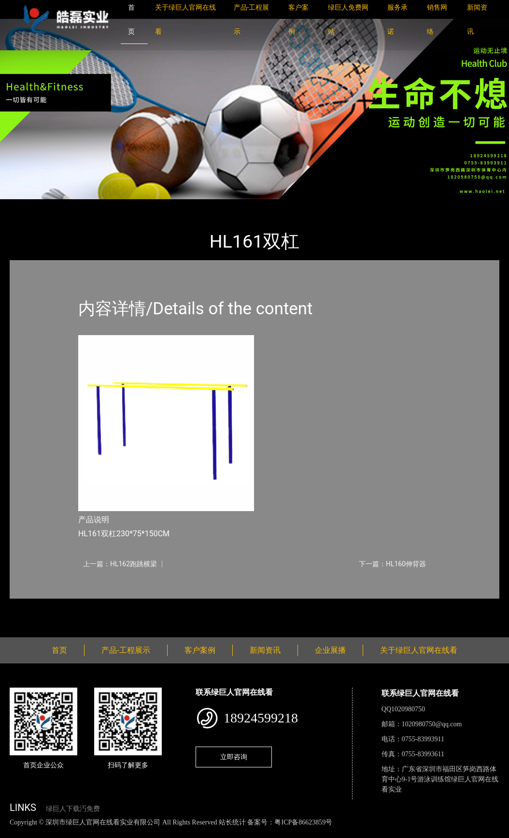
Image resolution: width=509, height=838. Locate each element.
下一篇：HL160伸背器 (392, 563)
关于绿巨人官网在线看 (418, 650)
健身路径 (115, 206)
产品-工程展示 (67, 206)
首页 (26, 206)
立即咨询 (233, 757)
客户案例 (199, 650)
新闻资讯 (265, 650)
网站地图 (14, 832)
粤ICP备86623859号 (303, 822)
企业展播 (330, 650)
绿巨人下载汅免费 (73, 808)
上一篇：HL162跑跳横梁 (120, 563)
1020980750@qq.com (432, 724)
